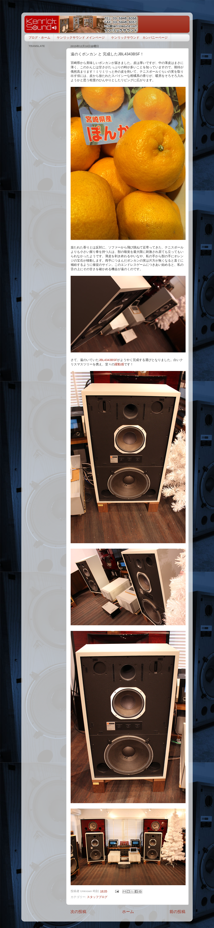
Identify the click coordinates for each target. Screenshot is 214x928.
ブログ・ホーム (39, 37)
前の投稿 (177, 911)
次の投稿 (78, 911)
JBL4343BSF (108, 360)
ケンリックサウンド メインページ (81, 37)
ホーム (128, 911)
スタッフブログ (97, 897)
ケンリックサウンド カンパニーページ (139, 37)
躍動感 (119, 364)
